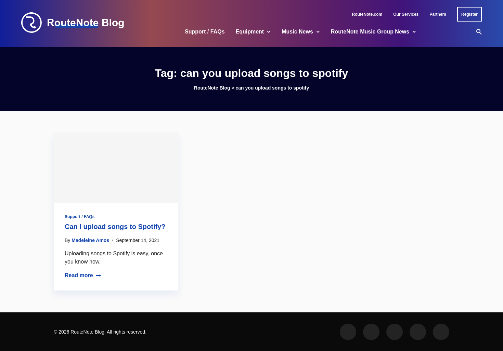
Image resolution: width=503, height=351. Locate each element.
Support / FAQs (204, 32)
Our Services (405, 14)
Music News (297, 32)
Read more (83, 275)
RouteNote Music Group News (370, 32)
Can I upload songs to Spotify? (115, 226)
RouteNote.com (367, 14)
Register (469, 14)
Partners (437, 14)
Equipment (250, 32)
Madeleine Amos (90, 240)
